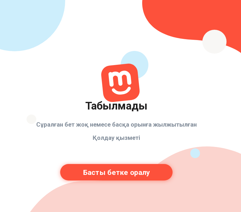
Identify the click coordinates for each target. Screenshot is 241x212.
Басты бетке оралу (116, 172)
